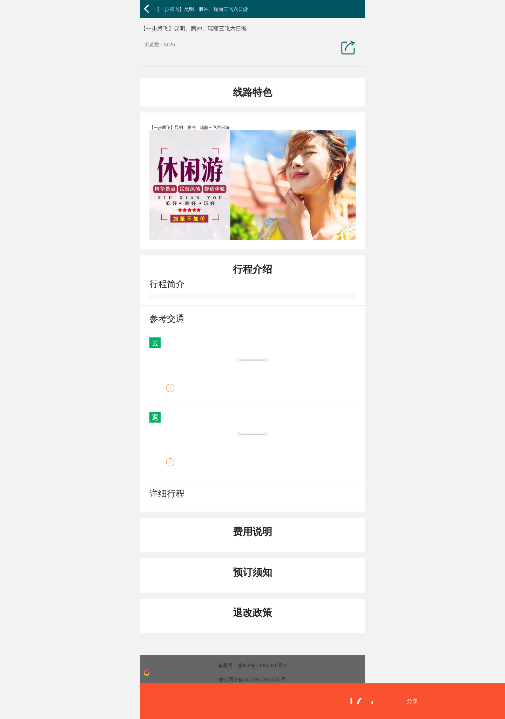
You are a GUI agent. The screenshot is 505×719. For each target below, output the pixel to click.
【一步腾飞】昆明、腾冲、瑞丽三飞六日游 (201, 9)
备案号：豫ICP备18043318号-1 (252, 665)
